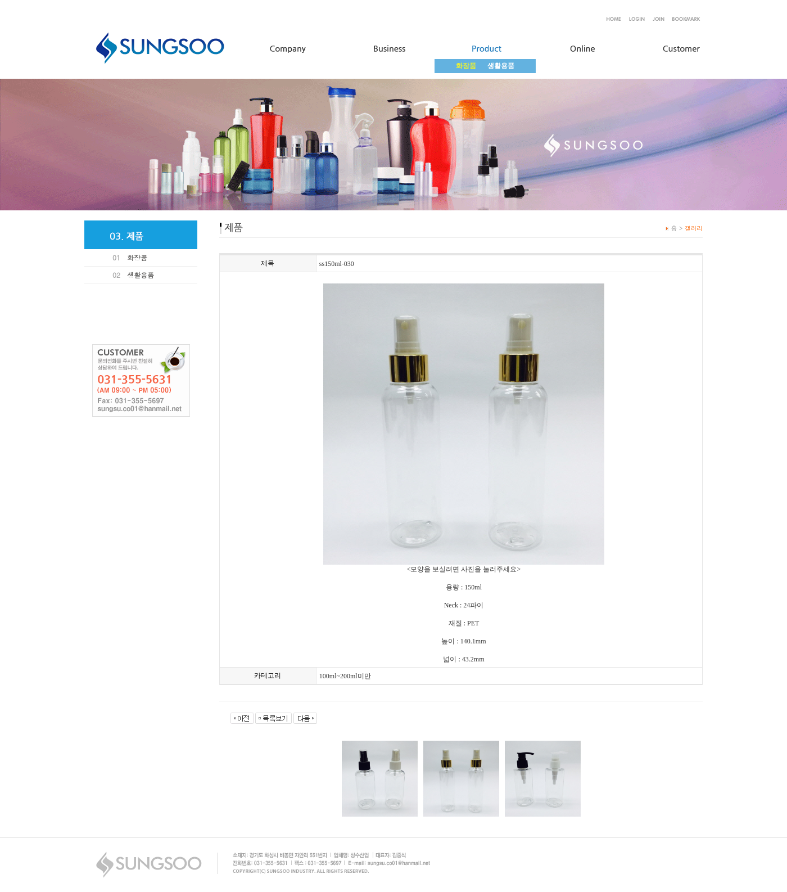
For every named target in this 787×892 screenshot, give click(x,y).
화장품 (137, 257)
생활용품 (500, 66)
